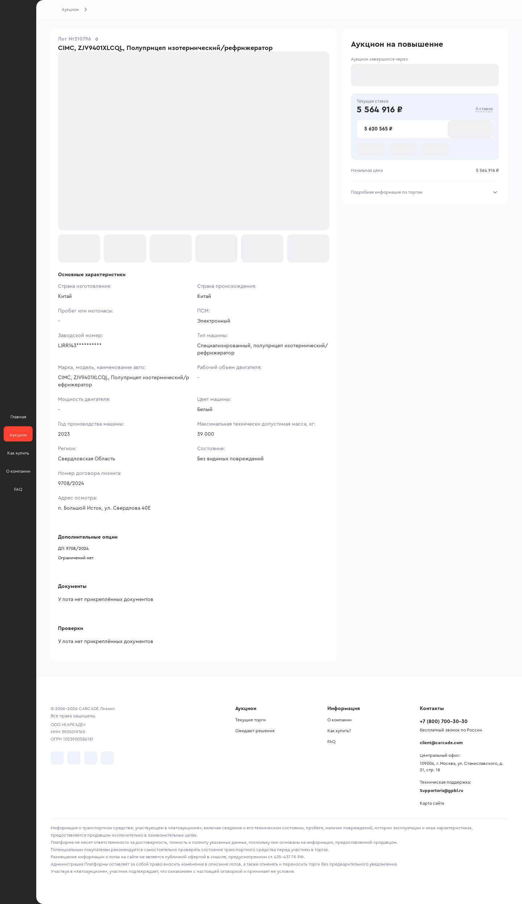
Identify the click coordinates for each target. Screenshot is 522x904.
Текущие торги (250, 720)
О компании (339, 720)
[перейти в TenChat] (107, 757)
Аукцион (70, 9)
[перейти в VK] (57, 757)
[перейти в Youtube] (90, 757)
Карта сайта (432, 803)
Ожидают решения (254, 731)
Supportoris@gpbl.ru (441, 790)
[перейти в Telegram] (73, 757)
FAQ (331, 741)
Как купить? (339, 731)
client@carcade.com (441, 743)
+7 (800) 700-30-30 (444, 721)
